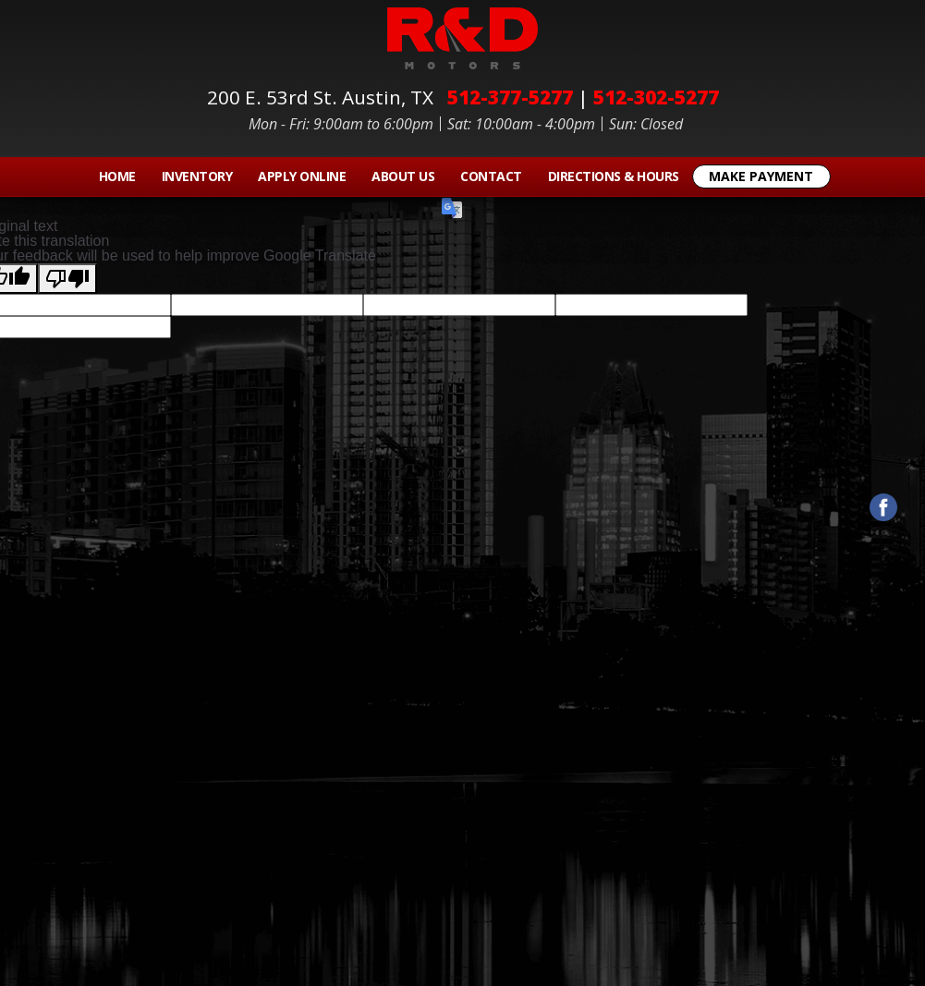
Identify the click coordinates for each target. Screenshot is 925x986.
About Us (402, 176)
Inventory (197, 176)
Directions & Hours (613, 176)
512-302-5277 (656, 97)
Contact (491, 176)
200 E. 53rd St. (325, 97)
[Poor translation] (67, 278)
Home (117, 176)
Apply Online (302, 176)
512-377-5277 (510, 97)
